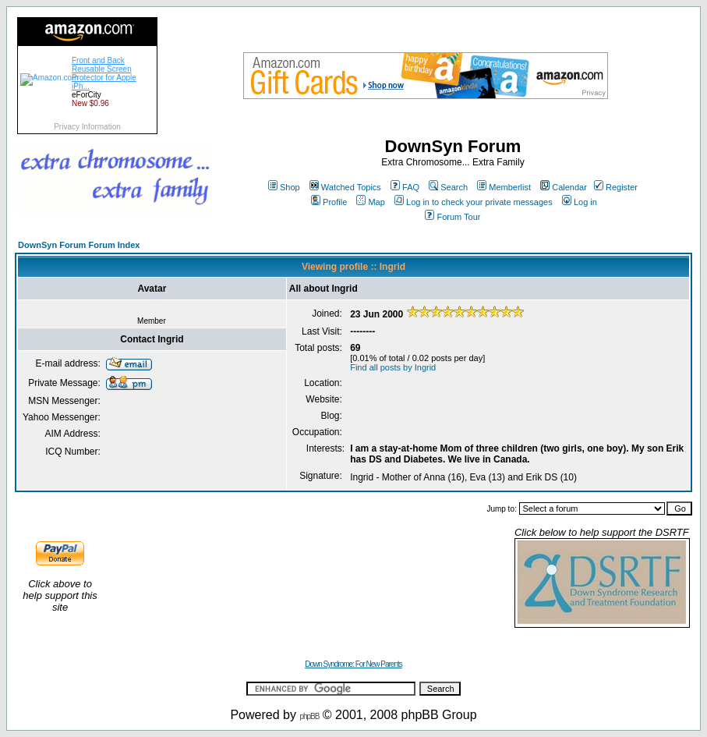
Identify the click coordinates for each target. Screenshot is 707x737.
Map (370, 202)
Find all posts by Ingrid (393, 367)
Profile (329, 202)
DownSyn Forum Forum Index (79, 245)
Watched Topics (345, 187)
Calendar (563, 187)
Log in (579, 202)
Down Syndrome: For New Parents (353, 664)
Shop (284, 187)
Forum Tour (452, 216)
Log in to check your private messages (473, 202)
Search (448, 187)
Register (616, 187)
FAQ (405, 187)
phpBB (309, 716)
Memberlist (504, 187)
